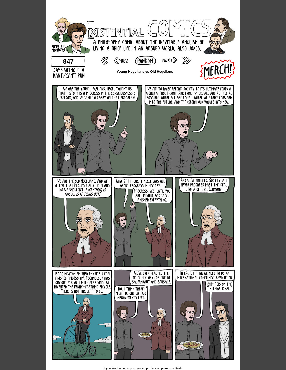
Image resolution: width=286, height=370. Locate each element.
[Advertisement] (143, 8)
